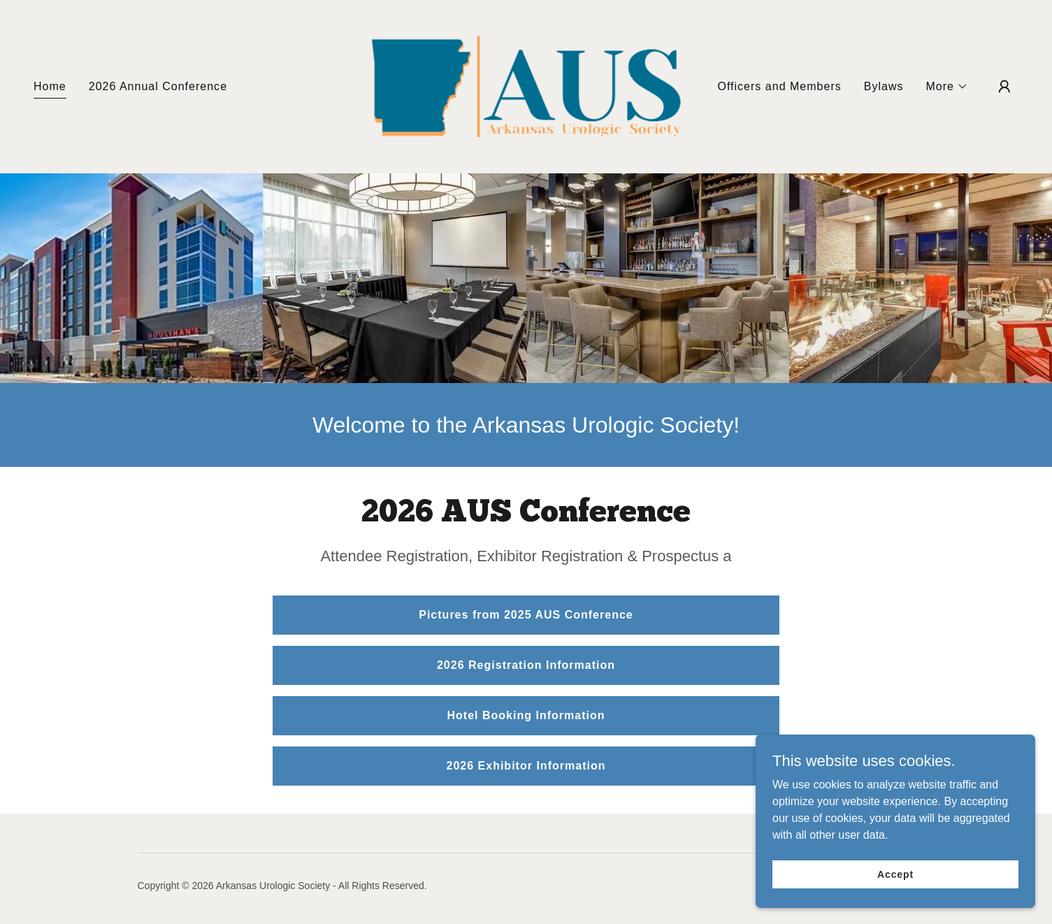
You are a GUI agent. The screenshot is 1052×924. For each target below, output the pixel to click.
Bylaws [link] (884, 86)
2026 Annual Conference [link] (158, 86)
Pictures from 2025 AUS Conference (526, 615)
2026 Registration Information (526, 665)
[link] (526, 86)
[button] (946, 86)
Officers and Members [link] (779, 86)
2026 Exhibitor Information (525, 766)
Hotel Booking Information (526, 715)
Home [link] (50, 86)
